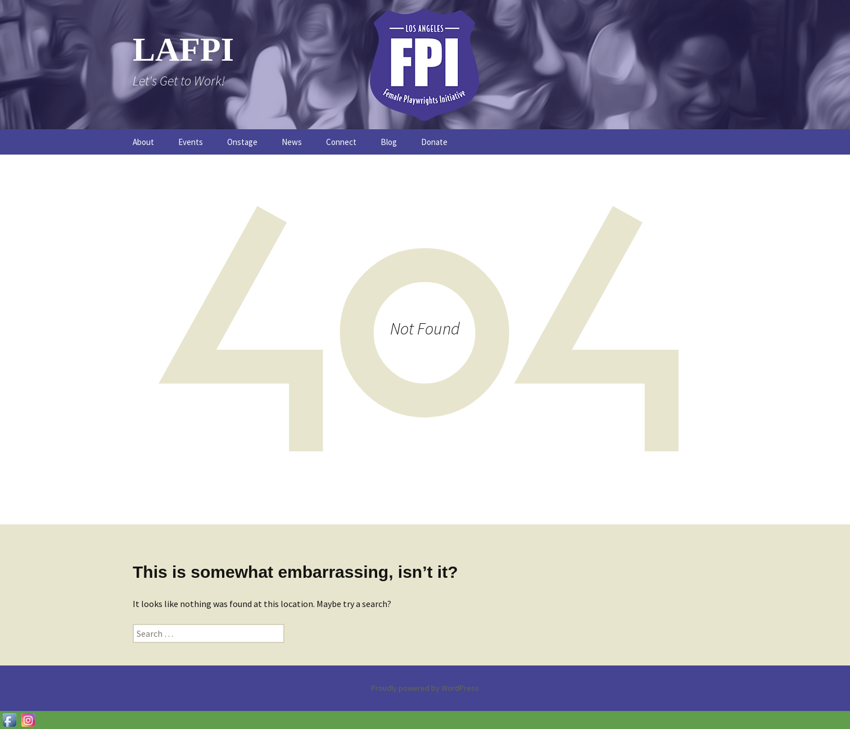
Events (190, 142)
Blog (389, 142)
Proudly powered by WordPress (425, 688)
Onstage (242, 142)
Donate (434, 142)
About (143, 142)
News (292, 142)
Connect (341, 142)
